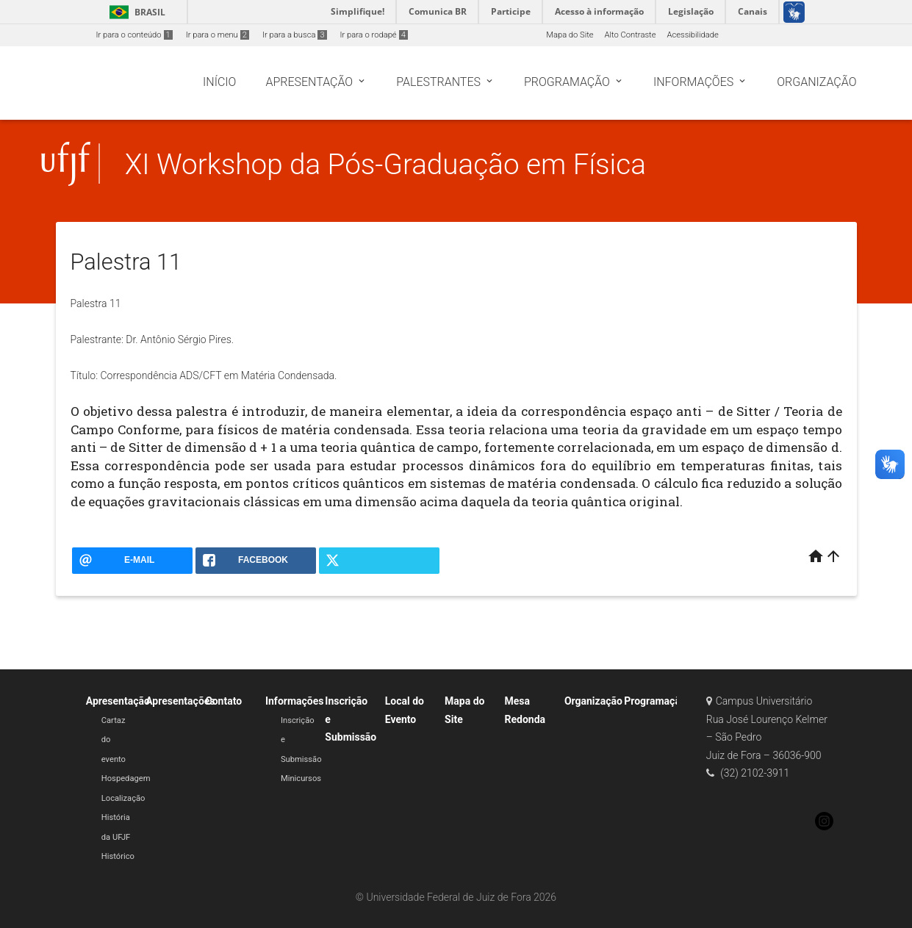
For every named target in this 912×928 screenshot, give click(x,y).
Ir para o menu (217, 35)
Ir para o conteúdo (134, 35)
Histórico (117, 856)
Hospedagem (126, 778)
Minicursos (301, 778)
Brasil (134, 12)
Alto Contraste (630, 35)
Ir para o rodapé (374, 35)
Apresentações (180, 701)
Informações (294, 701)
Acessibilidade (692, 35)
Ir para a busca (294, 35)
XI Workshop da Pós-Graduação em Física (385, 164)
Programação (655, 701)
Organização (593, 701)
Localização (123, 798)
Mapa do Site (569, 35)
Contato (224, 701)
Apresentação (118, 701)
